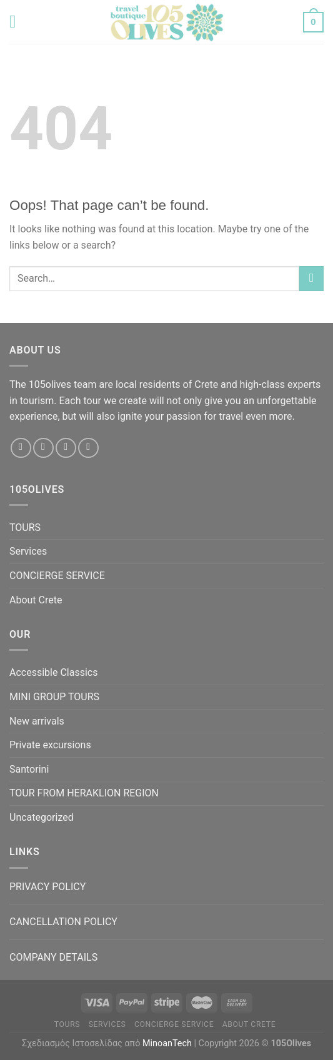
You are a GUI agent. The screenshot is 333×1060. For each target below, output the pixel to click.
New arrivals (36, 721)
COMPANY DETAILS (53, 957)
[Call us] (88, 448)
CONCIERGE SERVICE (57, 576)
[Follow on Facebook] (21, 448)
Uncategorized (41, 817)
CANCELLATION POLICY (63, 922)
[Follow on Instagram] (43, 448)
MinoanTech (167, 1043)
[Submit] (311, 278)
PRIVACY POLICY (47, 887)
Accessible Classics (53, 672)
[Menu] (18, 22)
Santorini (29, 769)
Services (28, 551)
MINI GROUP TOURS (54, 697)
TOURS (25, 527)
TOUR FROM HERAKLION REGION (84, 793)
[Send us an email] (66, 448)
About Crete (35, 600)
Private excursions (50, 745)
